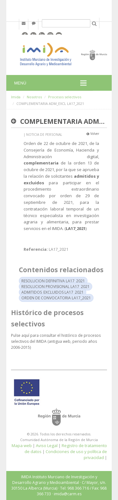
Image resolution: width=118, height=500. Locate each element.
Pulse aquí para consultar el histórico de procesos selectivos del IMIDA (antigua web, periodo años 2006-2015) (56, 341)
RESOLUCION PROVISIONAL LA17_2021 (55, 286)
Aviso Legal (47, 445)
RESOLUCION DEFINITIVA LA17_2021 (53, 281)
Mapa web (22, 445)
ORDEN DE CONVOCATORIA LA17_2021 (56, 298)
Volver (93, 133)
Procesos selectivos (64, 97)
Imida (15, 97)
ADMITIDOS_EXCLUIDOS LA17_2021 (52, 292)
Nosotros (34, 97)
